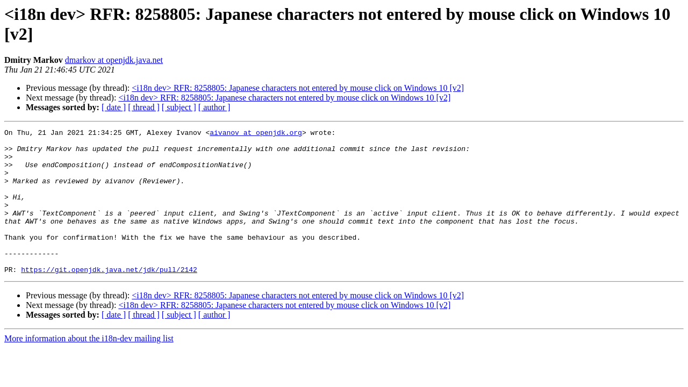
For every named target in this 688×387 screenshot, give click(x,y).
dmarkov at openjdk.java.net (114, 59)
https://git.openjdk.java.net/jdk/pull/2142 (109, 298)
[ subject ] (179, 107)
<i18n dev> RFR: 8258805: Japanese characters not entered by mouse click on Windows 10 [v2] (298, 87)
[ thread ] (144, 107)
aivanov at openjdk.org (256, 134)
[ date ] (114, 107)
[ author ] (214, 107)
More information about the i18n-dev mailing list (89, 367)
